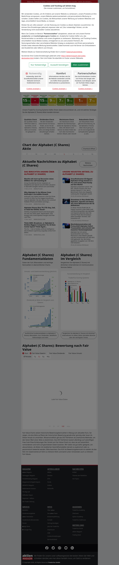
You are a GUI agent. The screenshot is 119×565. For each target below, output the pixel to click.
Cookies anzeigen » (33, 89)
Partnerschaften (87, 73)
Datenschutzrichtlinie (74, 52)
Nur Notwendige (38, 64)
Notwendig (35, 73)
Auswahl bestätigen (59, 64)
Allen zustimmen (80, 64)
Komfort (61, 73)
